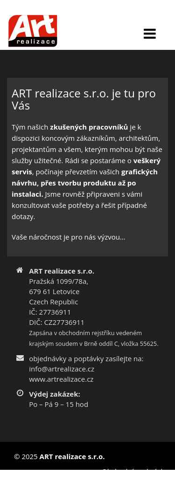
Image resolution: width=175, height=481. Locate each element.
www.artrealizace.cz (61, 379)
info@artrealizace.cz (61, 368)
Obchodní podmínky (135, 471)
